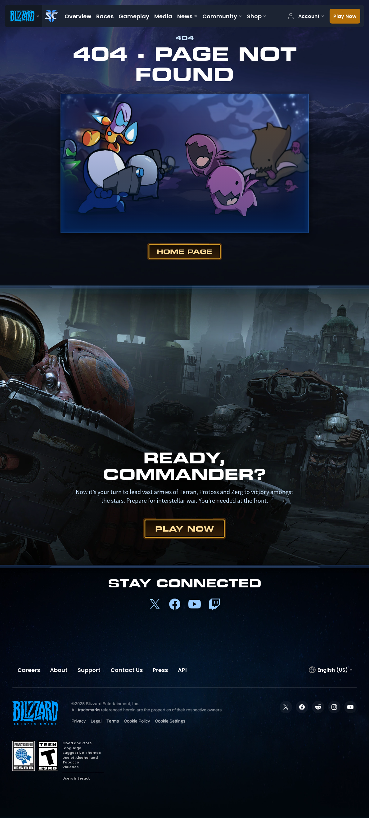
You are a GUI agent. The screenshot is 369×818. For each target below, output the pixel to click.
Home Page (184, 251)
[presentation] (23, 16)
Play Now (184, 529)
